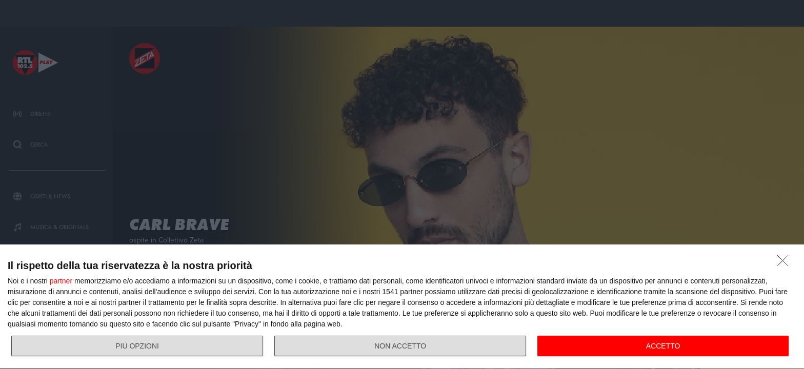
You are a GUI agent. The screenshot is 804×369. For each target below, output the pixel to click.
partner (61, 280)
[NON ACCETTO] (785, 263)
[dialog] (402, 307)
